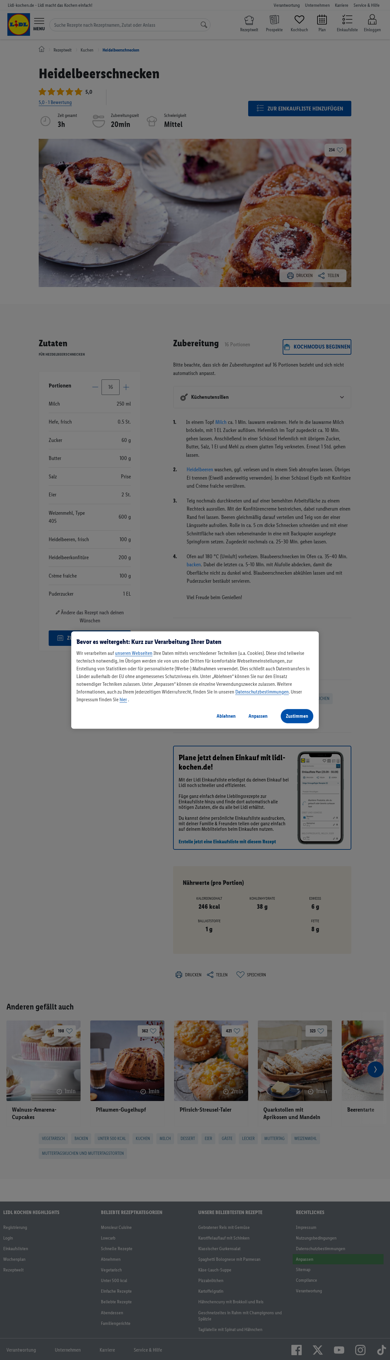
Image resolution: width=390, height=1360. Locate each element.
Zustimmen (297, 716)
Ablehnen (226, 716)
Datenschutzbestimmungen (262, 692)
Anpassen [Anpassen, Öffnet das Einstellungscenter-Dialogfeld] (258, 716)
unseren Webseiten (133, 653)
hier (123, 699)
